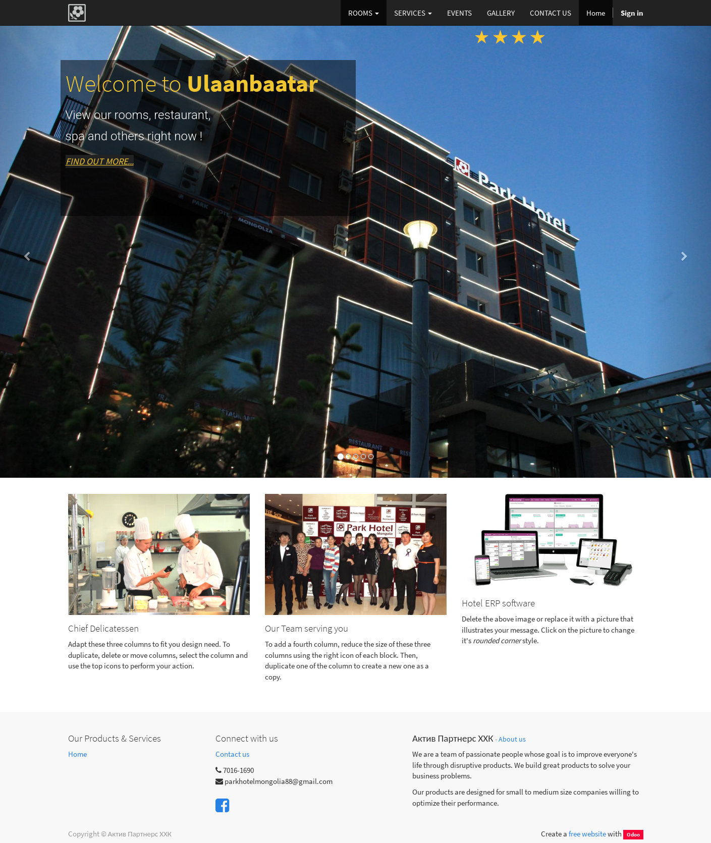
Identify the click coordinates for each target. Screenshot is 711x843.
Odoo (633, 834)
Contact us (232, 754)
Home (77, 754)
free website (587, 833)
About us (512, 739)
